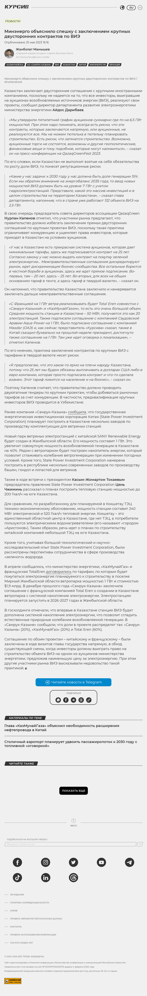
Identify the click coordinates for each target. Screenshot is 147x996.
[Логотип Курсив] (16, 7)
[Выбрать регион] (122, 7)
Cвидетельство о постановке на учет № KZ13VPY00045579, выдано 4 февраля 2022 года (49, 967)
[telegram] (129, 862)
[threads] (73, 877)
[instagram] (45, 862)
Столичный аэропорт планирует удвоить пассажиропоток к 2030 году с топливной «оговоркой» (70, 744)
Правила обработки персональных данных (36, 919)
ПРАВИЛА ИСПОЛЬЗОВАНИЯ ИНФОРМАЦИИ (33, 935)
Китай (82, 65)
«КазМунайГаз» (15, 65)
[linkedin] (45, 877)
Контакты (16, 927)
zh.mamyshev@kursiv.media (32, 57)
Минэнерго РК (98, 65)
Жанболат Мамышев (33, 49)
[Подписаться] (140, 844)
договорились (58, 572)
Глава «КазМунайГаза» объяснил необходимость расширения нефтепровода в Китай (61, 728)
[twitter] (73, 862)
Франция (114, 65)
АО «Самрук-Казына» (39, 65)
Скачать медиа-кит (21, 943)
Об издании (17, 895)
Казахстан (69, 65)
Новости (12, 21)
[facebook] (17, 862)
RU (131, 7)
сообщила (77, 412)
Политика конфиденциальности (29, 903)
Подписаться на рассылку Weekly (27, 839)
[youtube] (101, 862)
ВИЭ (57, 65)
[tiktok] (17, 877)
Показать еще (73, 790)
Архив (13, 911)
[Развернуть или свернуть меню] (140, 7)
